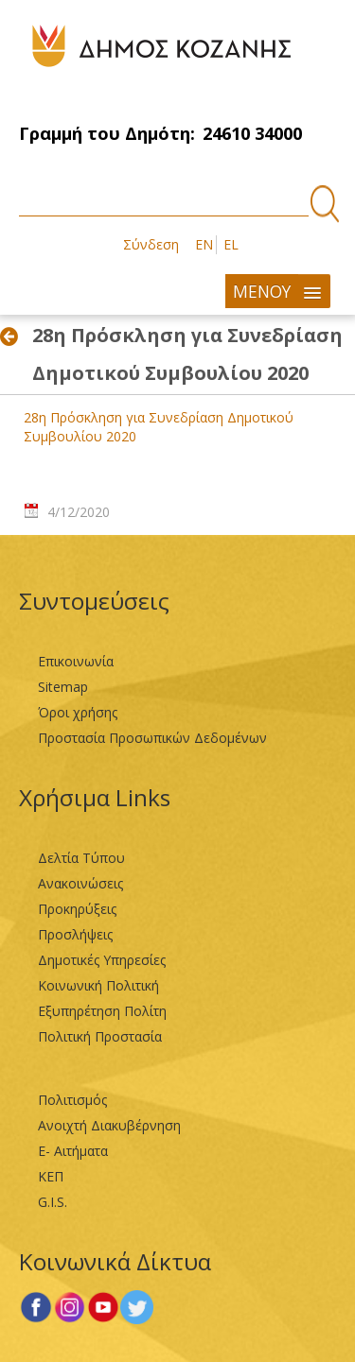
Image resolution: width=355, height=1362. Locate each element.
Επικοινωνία (76, 661)
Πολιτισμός (72, 1100)
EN (204, 244)
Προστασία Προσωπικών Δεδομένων (152, 738)
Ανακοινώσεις (80, 883)
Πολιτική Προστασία (100, 1036)
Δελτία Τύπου (81, 858)
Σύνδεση (151, 244)
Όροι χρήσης (77, 712)
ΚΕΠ (50, 1176)
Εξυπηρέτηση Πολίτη (102, 1011)
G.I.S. (52, 1202)
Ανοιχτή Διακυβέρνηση (109, 1125)
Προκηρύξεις (77, 909)
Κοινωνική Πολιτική (98, 985)
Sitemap (63, 687)
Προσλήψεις (75, 934)
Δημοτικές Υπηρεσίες (102, 960)
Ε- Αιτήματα (73, 1151)
